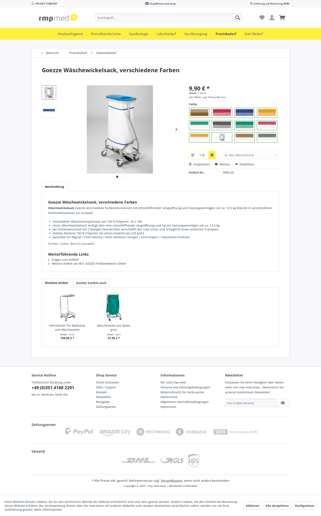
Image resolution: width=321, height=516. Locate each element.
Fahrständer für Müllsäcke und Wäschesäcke (67, 329)
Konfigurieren (304, 506)
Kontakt (101, 393)
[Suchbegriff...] (168, 18)
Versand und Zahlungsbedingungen (185, 388)
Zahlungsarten (106, 408)
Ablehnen (252, 506)
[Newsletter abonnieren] (282, 404)
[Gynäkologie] (138, 34)
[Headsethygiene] (70, 34)
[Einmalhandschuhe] (106, 34)
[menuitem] (168, 18)
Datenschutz (169, 398)
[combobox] (202, 155)
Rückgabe (103, 403)
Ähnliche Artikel (56, 284)
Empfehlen (244, 164)
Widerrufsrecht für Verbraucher (182, 393)
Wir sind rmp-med (173, 384)
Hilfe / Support (106, 388)
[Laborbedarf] (166, 34)
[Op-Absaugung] (195, 34)
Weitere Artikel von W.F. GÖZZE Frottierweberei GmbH (87, 265)
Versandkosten (171, 482)
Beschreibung (54, 187)
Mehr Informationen (48, 509)
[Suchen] (237, 18)
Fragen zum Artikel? (63, 261)
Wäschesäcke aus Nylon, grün (114, 329)
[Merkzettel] (262, 18)
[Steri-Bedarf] (253, 34)
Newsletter (103, 398)
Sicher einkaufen (107, 384)
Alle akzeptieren (277, 506)
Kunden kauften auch (91, 284)
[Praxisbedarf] (225, 34)
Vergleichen (199, 164)
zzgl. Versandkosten (214, 97)
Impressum (168, 408)
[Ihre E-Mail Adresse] (251, 404)
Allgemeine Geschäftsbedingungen (184, 403)
